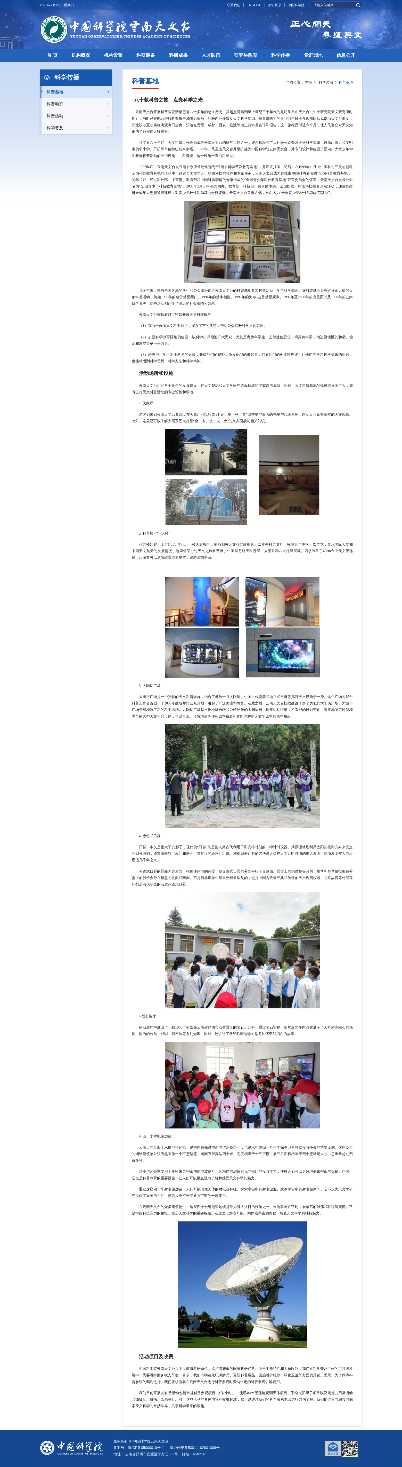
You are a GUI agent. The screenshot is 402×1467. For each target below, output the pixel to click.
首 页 (52, 55)
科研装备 (145, 55)
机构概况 (80, 55)
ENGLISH (254, 5)
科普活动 (76, 116)
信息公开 (346, 55)
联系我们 (233, 5)
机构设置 (113, 55)
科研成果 (178, 55)
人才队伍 (211, 55)
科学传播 (280, 55)
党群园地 (313, 55)
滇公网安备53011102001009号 (195, 1448)
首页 (308, 82)
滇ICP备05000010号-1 (146, 1448)
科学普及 (76, 128)
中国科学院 (296, 5)
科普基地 (76, 92)
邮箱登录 (274, 5)
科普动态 (76, 104)
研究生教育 (245, 55)
